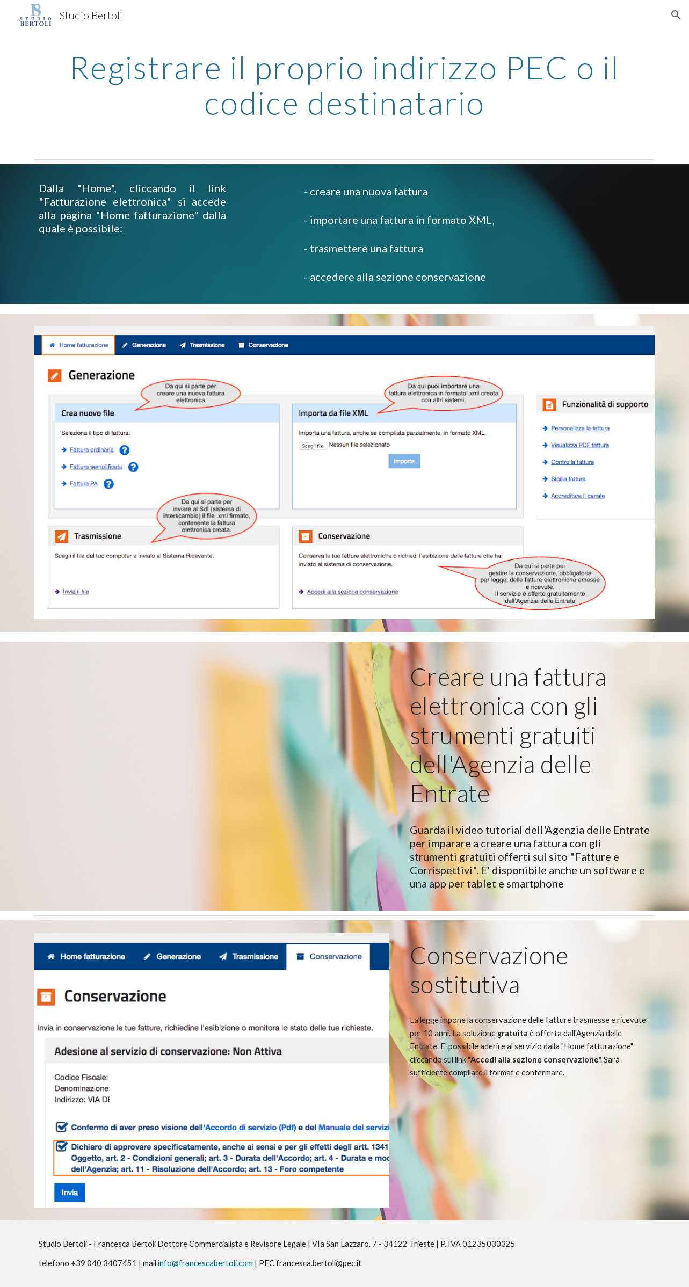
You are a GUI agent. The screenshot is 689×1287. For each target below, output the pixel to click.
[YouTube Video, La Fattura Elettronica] (159, 774)
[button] (676, 15)
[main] (344, 85)
